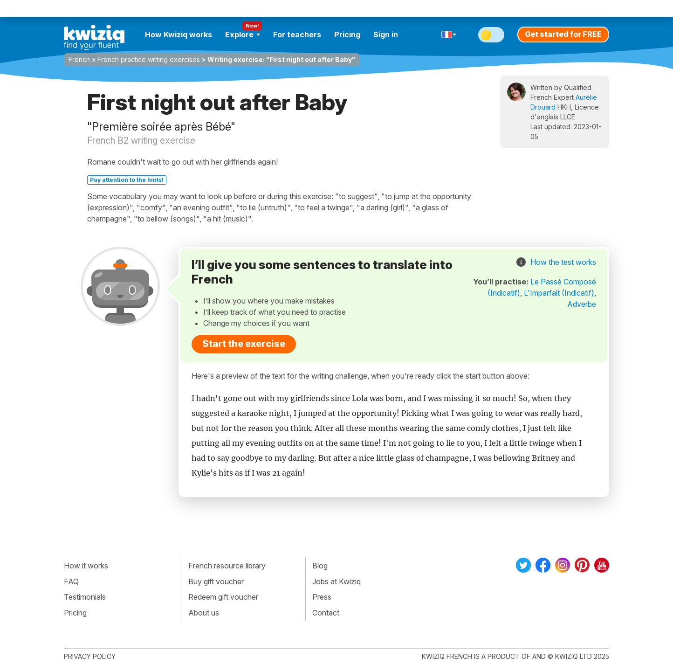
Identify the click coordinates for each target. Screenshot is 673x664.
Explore (242, 34)
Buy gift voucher (216, 581)
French (79, 59)
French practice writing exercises (148, 59)
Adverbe (581, 304)
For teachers (297, 34)
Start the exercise (243, 343)
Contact (325, 612)
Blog (320, 565)
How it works (86, 565)
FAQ (71, 581)
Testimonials (85, 597)
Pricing (347, 34)
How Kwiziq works (178, 34)
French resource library (227, 565)
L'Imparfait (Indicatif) (559, 292)
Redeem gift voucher (223, 597)
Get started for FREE (563, 34)
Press (321, 597)
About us (203, 612)
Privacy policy (90, 656)
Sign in (385, 34)
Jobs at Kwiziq (336, 581)
